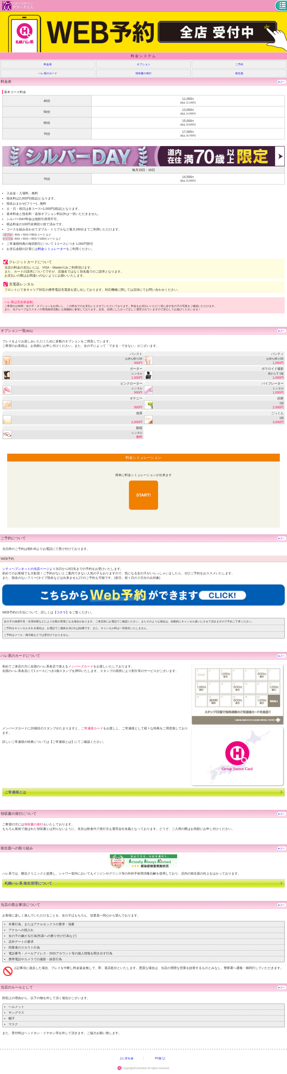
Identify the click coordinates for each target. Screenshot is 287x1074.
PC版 (158, 1058)
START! (143, 495)
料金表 (48, 64)
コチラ (61, 612)
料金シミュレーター (52, 249)
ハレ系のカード (47, 73)
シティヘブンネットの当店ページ (25, 569)
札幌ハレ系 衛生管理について (28, 883)
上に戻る (125, 1058)
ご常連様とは (15, 792)
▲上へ (281, 81)
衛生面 (239, 73)
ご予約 (239, 64)
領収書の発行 (143, 73)
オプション (143, 64)
